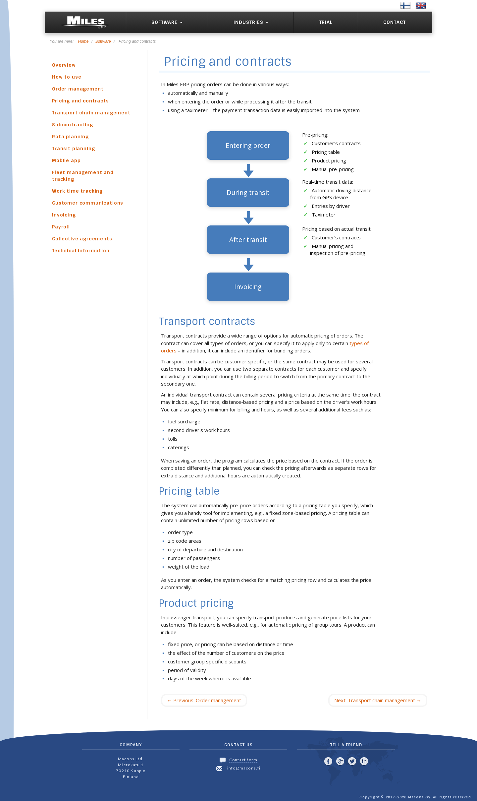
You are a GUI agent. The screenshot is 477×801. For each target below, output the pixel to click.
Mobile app (66, 160)
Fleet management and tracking (83, 175)
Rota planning (70, 137)
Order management (77, 89)
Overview (64, 65)
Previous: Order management (204, 700)
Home (83, 41)
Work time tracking (77, 191)
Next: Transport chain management (377, 700)
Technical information (81, 251)
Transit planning (73, 149)
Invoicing (64, 215)
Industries (251, 22)
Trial (326, 22)
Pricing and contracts (80, 101)
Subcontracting (72, 125)
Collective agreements (82, 239)
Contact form (243, 759)
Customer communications (87, 203)
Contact (394, 22)
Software (167, 22)
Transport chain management (91, 113)
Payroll (61, 227)
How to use (66, 77)
